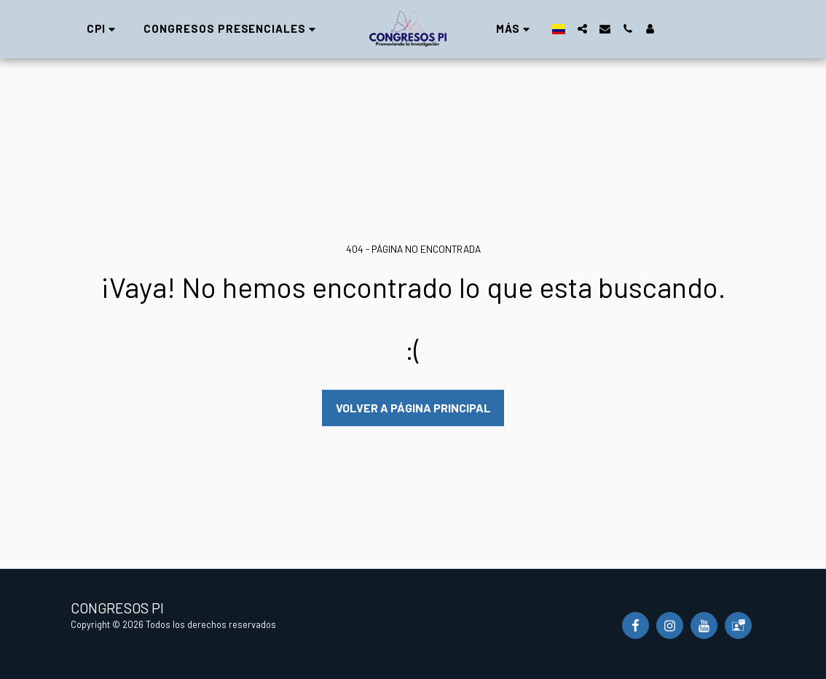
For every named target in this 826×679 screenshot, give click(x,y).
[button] (103, 28)
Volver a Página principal (413, 408)
